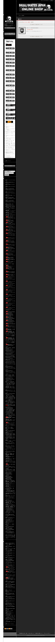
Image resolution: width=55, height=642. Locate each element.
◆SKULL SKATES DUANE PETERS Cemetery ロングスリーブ (10, 189)
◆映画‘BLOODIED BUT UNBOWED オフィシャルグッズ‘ (10, 153)
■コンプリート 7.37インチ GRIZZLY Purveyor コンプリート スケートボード (10, 446)
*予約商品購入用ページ (9, 157)
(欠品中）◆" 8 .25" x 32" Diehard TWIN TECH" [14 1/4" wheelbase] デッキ (10, 379)
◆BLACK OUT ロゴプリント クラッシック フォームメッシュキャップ (10, 193)
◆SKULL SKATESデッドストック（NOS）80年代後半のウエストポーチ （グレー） (10, 402)
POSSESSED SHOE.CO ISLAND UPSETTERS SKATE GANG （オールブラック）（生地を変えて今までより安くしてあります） (10, 414)
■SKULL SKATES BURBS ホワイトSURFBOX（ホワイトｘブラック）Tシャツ (10, 376)
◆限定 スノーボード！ (9, 43)
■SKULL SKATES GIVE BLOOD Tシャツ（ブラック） (10, 255)
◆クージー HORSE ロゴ (10, 453)
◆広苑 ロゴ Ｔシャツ (9, 432)
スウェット (7, 61)
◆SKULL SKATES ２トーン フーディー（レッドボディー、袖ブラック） (10, 231)
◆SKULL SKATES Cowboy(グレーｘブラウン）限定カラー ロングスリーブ (10, 582)
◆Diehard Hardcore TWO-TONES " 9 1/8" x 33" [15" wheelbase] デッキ (10, 248)
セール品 (7, 99)
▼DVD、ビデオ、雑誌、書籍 (10, 145)
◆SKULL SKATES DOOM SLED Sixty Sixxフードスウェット (10, 201)
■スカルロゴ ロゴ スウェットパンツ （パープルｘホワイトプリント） (10, 245)
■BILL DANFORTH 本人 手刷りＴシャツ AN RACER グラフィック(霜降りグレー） (10, 398)
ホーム (42, 0)
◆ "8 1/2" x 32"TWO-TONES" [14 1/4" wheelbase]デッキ (10, 242)
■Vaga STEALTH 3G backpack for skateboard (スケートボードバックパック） (10, 321)
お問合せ (51, 0)
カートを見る (10, 165)
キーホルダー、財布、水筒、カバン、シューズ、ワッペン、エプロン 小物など (10, 88)
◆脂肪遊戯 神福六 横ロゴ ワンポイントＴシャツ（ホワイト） (10, 388)
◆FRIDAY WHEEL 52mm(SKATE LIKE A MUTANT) (9, 474)
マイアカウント (47, 0)
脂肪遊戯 (7, 116)
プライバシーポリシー (47, 633)
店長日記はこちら (10, 27)
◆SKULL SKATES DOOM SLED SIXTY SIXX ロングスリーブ (10, 198)
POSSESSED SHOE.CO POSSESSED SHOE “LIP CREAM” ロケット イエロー (10, 510)
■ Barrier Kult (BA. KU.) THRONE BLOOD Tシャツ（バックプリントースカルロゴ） (10, 351)
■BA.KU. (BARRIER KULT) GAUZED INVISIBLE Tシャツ (10, 532)
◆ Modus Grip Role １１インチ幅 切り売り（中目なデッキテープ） (10, 619)
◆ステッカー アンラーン (10, 623)
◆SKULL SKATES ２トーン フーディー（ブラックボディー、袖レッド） (10, 228)
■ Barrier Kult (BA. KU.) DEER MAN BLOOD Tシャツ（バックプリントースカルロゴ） (10, 357)
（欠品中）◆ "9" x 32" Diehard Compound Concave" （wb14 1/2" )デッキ (10, 384)
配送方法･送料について (39, 633)
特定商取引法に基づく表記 (23, 633)
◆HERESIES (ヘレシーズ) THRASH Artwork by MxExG (10, 345)
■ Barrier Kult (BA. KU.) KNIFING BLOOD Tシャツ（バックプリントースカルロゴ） (10, 354)
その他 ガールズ (8, 76)
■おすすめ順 (25, 22)
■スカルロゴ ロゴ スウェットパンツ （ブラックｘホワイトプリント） (10, 251)
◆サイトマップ (8, 160)
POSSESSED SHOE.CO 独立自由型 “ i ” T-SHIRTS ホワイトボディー (10, 438)
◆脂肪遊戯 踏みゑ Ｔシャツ (10, 419)
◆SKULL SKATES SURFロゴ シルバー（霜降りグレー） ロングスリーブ (10, 544)
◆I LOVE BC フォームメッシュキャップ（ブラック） (10, 269)
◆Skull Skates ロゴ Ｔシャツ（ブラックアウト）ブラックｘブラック (10, 218)
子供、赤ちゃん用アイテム (10, 79)
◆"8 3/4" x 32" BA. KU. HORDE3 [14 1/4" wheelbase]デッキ (10, 272)
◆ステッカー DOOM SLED (10, 480)
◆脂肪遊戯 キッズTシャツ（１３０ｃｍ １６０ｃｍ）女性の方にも (10, 462)
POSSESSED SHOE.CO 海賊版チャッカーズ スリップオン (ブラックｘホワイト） (11, 470)
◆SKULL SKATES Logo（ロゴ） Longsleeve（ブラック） (10, 579)
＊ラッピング (8, 155)
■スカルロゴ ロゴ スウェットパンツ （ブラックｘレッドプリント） (10, 238)
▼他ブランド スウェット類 (10, 131)
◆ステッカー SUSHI (9, 427)
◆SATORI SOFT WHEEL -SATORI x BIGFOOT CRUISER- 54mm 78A (10, 318)
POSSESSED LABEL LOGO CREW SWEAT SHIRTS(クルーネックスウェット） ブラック (10, 491)
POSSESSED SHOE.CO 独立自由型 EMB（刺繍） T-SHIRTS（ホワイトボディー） (10, 434)
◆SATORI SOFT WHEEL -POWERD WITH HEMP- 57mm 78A (9, 315)
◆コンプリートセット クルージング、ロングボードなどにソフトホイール (10, 575)
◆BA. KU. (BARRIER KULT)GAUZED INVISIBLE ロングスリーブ (10, 529)
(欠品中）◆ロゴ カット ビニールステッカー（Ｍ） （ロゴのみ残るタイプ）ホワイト (10, 616)
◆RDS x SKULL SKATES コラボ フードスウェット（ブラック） (10, 587)
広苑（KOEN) (8, 120)
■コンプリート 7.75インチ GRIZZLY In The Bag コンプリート (10, 443)
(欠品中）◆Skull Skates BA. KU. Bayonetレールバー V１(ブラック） (10, 515)
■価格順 (29, 22)
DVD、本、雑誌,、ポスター (10, 92)
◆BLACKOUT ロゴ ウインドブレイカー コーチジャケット (10, 327)
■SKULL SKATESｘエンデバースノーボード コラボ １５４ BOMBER (10, 467)
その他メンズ (8, 64)
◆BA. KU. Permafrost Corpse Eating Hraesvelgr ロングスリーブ (10, 594)
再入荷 (23, 15)
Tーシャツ (7, 54)
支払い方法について (31, 633)
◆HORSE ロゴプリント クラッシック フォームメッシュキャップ (10, 391)
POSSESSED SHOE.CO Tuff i (10, 404)
